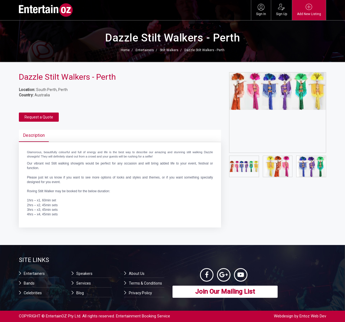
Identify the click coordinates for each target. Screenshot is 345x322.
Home (125, 50)
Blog (80, 293)
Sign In (261, 10)
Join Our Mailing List (225, 291)
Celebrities (33, 293)
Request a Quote (39, 117)
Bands (29, 283)
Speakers (84, 273)
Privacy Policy (140, 293)
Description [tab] (34, 135)
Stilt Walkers (169, 50)
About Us (136, 273)
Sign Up (281, 10)
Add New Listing (309, 10)
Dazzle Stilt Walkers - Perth (204, 50)
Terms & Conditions (145, 283)
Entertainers (145, 50)
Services (83, 283)
